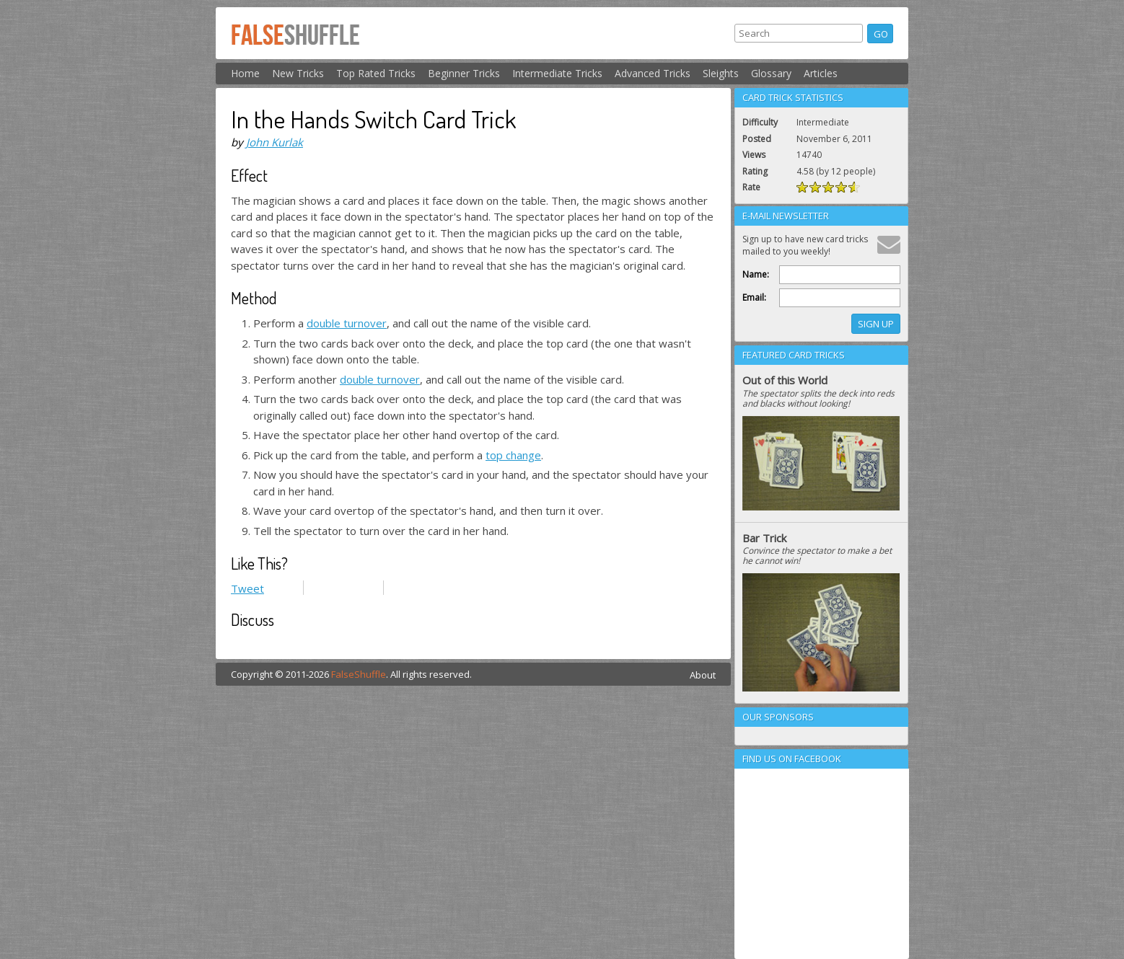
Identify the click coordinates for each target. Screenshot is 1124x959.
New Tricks (298, 73)
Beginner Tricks (464, 73)
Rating (755, 171)
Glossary (771, 73)
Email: (754, 297)
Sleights (721, 73)
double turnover (347, 323)
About (703, 674)
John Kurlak (274, 142)
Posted (756, 139)
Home (245, 73)
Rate (751, 187)
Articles (821, 73)
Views (753, 155)
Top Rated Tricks (376, 73)
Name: (755, 274)
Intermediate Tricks (557, 73)
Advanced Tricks (652, 73)
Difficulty (760, 122)
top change (513, 455)
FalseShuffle (358, 674)
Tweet (247, 588)
